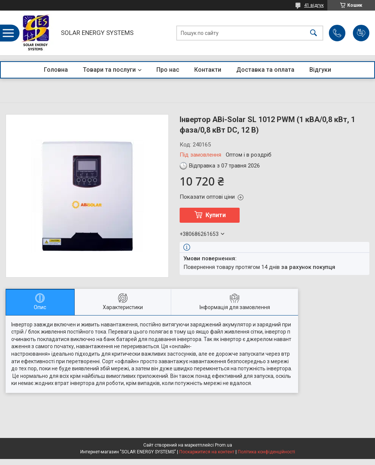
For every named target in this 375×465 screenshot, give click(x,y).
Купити (216, 215)
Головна (56, 69)
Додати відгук (361, 33)
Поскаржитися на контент (206, 451)
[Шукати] (313, 33)
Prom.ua (223, 445)
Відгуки (320, 69)
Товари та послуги (109, 69)
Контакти (207, 69)
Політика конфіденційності (266, 451)
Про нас (167, 69)
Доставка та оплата (265, 69)
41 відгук (314, 5)
